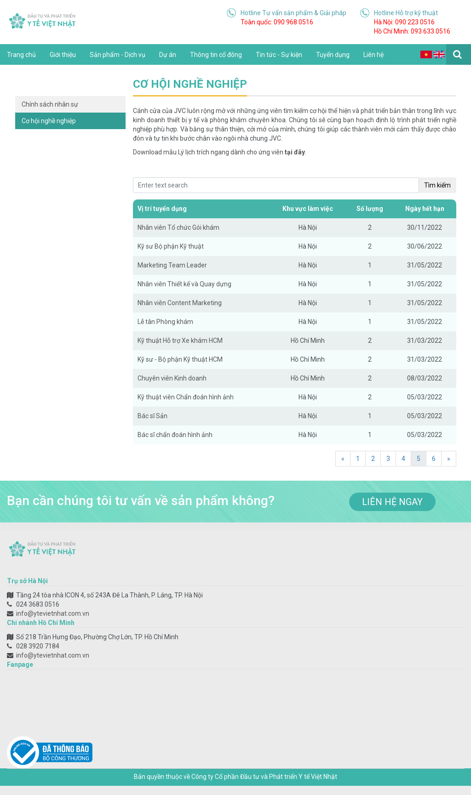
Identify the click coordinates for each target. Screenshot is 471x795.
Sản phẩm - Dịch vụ (117, 54)
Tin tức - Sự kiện (279, 54)
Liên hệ (373, 54)
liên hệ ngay (392, 501)
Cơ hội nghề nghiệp (49, 121)
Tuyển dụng (333, 54)
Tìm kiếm (437, 185)
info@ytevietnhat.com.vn (52, 613)
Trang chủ (21, 54)
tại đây (295, 152)
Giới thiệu (63, 54)
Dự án (167, 54)
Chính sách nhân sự (50, 104)
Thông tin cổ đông (216, 54)
